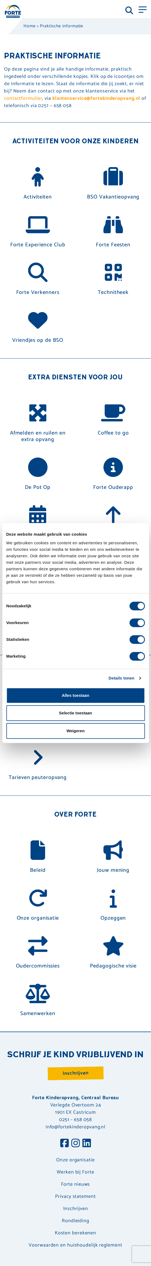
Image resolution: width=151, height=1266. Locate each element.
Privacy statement (75, 1196)
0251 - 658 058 (75, 1120)
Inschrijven (75, 1073)
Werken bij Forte (75, 1172)
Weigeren (75, 730)
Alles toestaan (75, 695)
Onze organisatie (75, 1160)
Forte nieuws (75, 1184)
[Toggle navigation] (142, 9)
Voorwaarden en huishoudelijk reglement (75, 1245)
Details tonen (121, 678)
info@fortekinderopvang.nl (76, 1127)
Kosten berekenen (75, 1233)
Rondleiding (75, 1221)
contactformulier (23, 98)
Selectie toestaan (75, 713)
